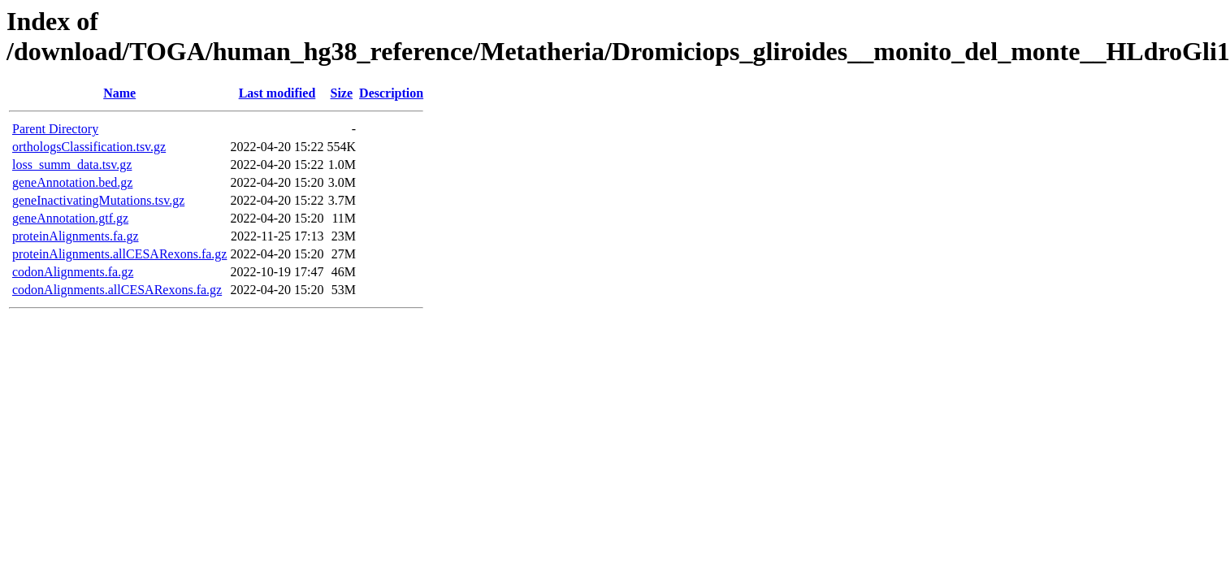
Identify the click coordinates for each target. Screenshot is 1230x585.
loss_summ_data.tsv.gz (72, 164)
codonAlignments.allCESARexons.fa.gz (117, 290)
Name (119, 93)
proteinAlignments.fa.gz (75, 236)
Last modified (277, 93)
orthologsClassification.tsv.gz (89, 147)
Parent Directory (55, 129)
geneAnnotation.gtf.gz (70, 218)
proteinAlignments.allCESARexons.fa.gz (119, 254)
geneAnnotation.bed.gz (72, 182)
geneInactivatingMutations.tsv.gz (98, 200)
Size (342, 93)
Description (391, 93)
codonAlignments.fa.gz (72, 272)
